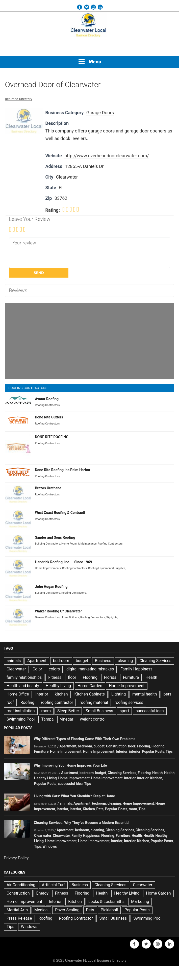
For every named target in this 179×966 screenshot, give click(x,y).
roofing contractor (57, 702)
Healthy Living (58, 685)
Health (151, 677)
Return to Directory (18, 99)
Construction (116, 746)
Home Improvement (126, 685)
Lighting (118, 694)
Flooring (90, 677)
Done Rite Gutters (49, 417)
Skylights (111, 617)
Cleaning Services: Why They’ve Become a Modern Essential (81, 823)
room (46, 710)
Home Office (18, 694)
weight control (92, 719)
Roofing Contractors (47, 405)
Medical (41, 909)
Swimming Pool (21, 719)
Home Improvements (48, 568)
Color (37, 669)
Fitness (54, 677)
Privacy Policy (16, 858)
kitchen (61, 694)
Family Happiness (136, 669)
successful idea (150, 710)
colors (54, 669)
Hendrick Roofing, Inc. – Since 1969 (63, 562)
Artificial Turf (53, 884)
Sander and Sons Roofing (55, 537)
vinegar (66, 719)
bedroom (61, 660)
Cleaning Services (155, 660)
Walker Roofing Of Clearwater (58, 611)
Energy (42, 893)
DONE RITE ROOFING (51, 437)
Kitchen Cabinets (89, 694)
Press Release (19, 918)
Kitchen (156, 778)
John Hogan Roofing (51, 587)
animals (14, 660)
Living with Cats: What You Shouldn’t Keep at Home (74, 796)
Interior (121, 751)
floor (72, 677)
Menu (89, 61)
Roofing (27, 702)
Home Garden (90, 685)
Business (103, 660)
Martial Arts (17, 909)
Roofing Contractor (76, 918)
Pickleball (109, 909)
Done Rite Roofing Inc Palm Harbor (62, 470)
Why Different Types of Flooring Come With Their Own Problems (84, 739)
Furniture (131, 677)
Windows (49, 846)
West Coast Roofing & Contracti (60, 513)
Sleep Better (68, 710)
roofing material (94, 702)
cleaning (125, 660)
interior (42, 694)
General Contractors (47, 617)
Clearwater (16, 669)
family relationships (24, 677)
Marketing (140, 901)
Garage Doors (100, 112)
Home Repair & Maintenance (78, 543)
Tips (169, 751)
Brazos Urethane (48, 488)
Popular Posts (153, 751)
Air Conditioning (21, 884)
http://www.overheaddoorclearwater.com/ (106, 155)
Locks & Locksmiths (106, 901)
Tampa (47, 719)
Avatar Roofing (47, 399)
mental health (144, 694)
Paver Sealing (67, 909)
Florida (110, 677)
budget (82, 660)
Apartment (36, 660)
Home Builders (70, 617)
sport (124, 710)
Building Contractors (47, 543)
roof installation (21, 710)
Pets (100, 809)
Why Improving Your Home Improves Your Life (70, 765)
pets (167, 694)
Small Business (99, 710)
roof (10, 702)
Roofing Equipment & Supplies (106, 568)
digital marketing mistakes (90, 669)
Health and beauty (23, 685)
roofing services (129, 702)
